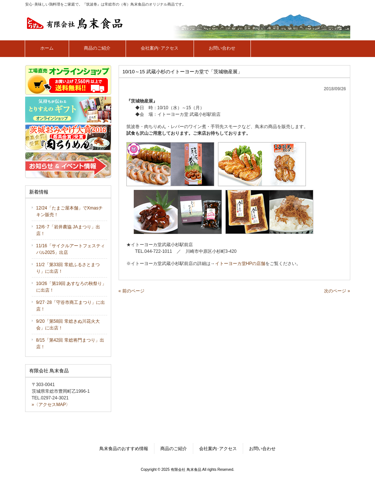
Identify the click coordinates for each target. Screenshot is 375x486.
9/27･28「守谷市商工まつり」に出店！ (70, 306)
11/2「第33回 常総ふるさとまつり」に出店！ (68, 268)
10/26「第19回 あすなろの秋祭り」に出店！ (71, 287)
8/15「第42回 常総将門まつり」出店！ (70, 343)
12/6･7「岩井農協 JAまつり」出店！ (68, 230)
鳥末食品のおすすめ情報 (123, 448)
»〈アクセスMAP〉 (51, 404)
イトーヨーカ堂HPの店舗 (240, 263)
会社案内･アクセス (218, 448)
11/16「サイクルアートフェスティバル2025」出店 (70, 249)
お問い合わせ (262, 448)
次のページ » (337, 291)
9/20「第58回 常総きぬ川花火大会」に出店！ (68, 325)
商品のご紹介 (173, 448)
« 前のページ (131, 291)
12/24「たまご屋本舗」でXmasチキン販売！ (69, 211)
